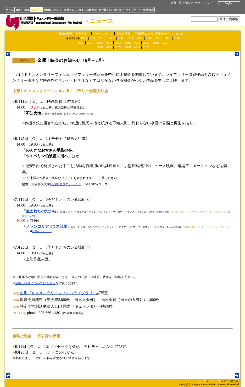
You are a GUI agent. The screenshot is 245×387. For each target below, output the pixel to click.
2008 (168, 38)
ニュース (36, 9)
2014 (118, 42)
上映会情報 (123, 33)
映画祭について (53, 9)
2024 (137, 47)
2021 (109, 47)
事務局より (83, 33)
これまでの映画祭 (86, 9)
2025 (146, 47)
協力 (173, 3)
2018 (155, 42)
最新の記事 (65, 33)
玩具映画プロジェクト (65, 184)
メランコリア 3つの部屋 (46, 226)
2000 (93, 38)
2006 (149, 38)
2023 (127, 47)
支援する (69, 9)
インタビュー (116, 9)
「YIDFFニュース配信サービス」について (160, 33)
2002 (112, 38)
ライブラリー (133, 9)
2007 (158, 38)
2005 (140, 38)
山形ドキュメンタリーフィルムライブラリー (58, 293)
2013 (109, 42)
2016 (137, 42)
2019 (165, 42)
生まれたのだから (41, 211)
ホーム (10, 9)
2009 (177, 38)
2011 (90, 42)
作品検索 (148, 9)
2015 (127, 42)
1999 (84, 38)
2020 (99, 47)
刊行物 (102, 9)
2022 (118, 47)
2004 (130, 38)
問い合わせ (185, 3)
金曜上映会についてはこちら (35, 283)
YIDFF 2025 (22, 9)
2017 (146, 42)
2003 (121, 38)
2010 (81, 42)
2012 (99, 42)
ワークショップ (103, 33)
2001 (102, 38)
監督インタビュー (41, 231)
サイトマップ (203, 3)
